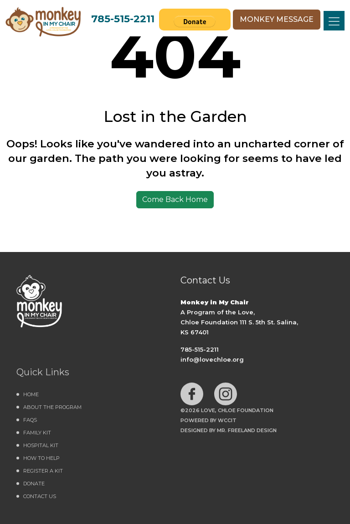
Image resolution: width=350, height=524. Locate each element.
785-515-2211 (122, 19)
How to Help (41, 460)
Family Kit (37, 435)
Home (31, 396)
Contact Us (39, 498)
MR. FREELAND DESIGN (247, 432)
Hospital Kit (40, 447)
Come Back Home (175, 199)
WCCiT (227, 422)
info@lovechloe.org (212, 359)
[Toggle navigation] (334, 20)
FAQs (30, 422)
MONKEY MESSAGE (277, 19)
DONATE (34, 486)
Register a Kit (43, 473)
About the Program (52, 409)
